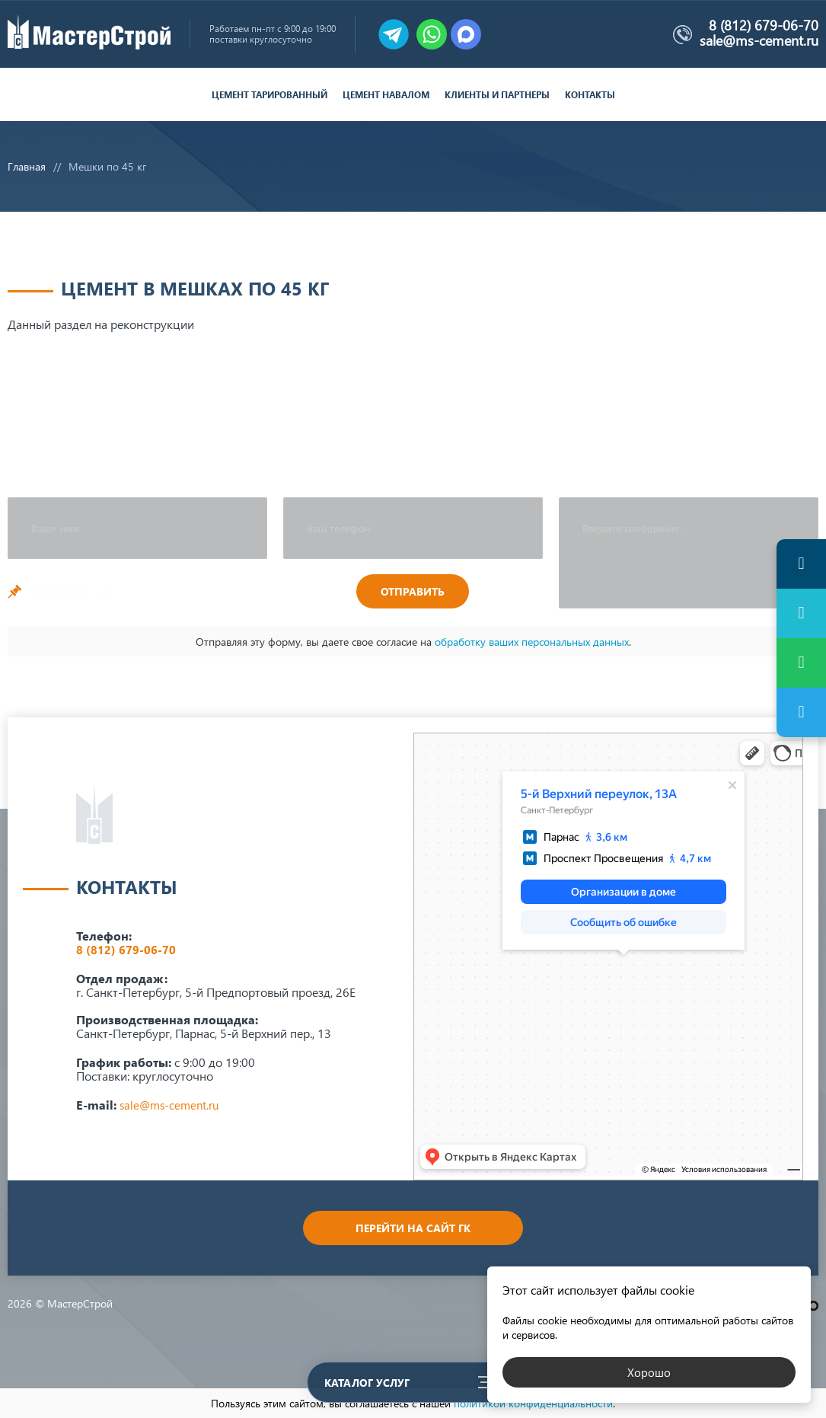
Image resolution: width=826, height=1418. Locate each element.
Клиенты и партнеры (497, 95)
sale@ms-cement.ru (759, 40)
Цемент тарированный (269, 95)
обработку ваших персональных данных (532, 641)
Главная (27, 166)
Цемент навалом (386, 95)
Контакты (590, 95)
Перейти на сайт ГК (413, 1228)
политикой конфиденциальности (533, 1403)
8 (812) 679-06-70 (763, 26)
